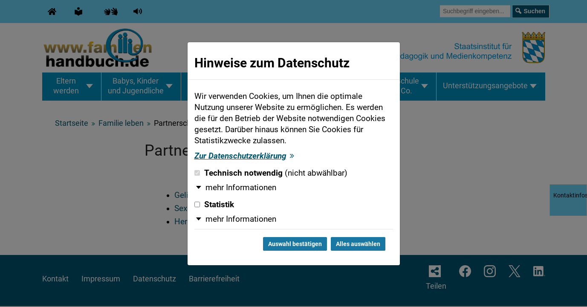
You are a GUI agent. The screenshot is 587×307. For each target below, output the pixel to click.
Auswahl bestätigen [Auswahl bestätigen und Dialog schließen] (295, 243)
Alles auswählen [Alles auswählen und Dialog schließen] (358, 243)
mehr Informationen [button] (240, 187)
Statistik (214, 204)
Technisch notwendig (270, 173)
